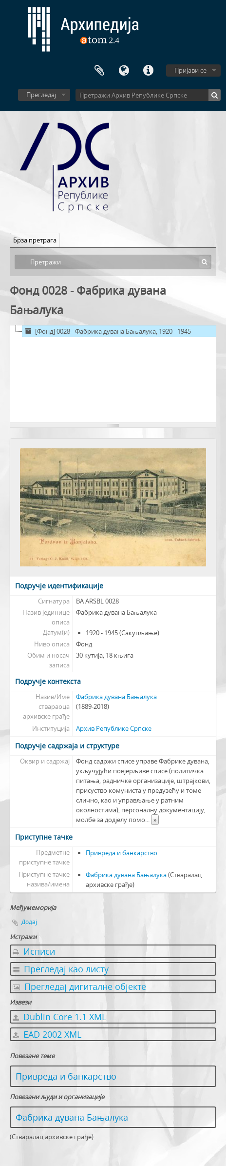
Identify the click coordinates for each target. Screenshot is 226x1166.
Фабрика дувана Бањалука (116, 696)
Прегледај (41, 94)
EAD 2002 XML (47, 1034)
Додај (29, 922)
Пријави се (190, 70)
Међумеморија (99, 71)
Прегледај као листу (61, 969)
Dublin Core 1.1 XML (59, 1017)
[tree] (113, 374)
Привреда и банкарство (121, 852)
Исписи (34, 951)
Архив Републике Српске (113, 728)
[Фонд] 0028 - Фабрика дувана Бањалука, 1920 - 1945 (106, 331)
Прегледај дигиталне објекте (79, 986)
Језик (124, 71)
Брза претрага (34, 240)
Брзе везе (148, 71)
